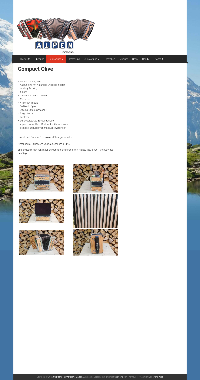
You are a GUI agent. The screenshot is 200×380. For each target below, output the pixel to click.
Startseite (25, 59)
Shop (135, 59)
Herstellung (74, 59)
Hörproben (109, 59)
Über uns (39, 59)
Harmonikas (55, 59)
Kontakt (159, 59)
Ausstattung (90, 59)
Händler (146, 59)
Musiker (124, 59)
